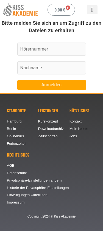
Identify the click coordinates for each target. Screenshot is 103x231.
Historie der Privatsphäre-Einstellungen (38, 188)
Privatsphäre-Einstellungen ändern (34, 180)
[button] (92, 9)
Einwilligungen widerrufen (27, 195)
